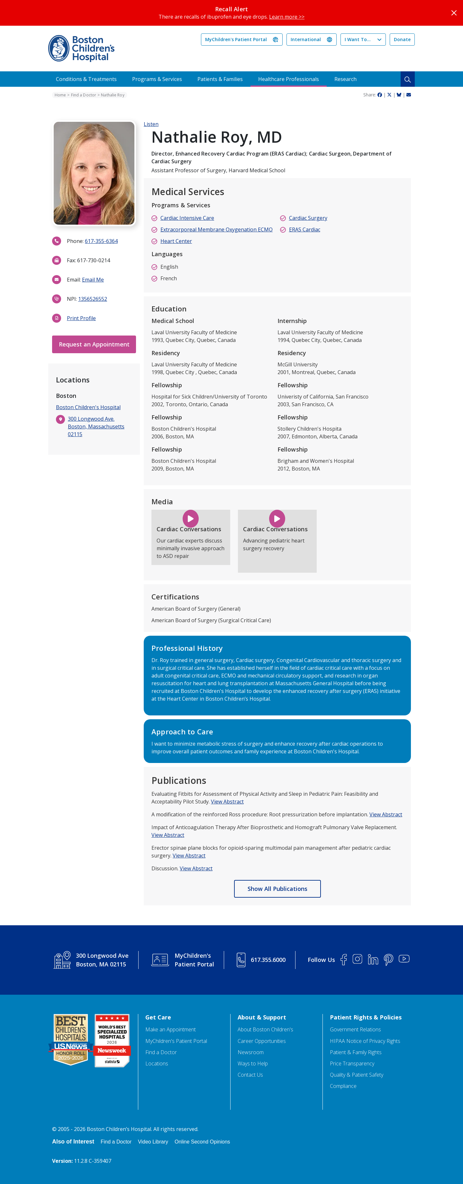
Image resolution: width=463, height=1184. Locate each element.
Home (60, 95)
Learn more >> (286, 16)
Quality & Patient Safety (356, 1075)
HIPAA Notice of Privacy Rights (365, 1041)
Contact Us (250, 1075)
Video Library (153, 1141)
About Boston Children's (265, 1030)
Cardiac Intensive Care (187, 217)
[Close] (454, 13)
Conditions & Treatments (86, 79)
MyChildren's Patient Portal (236, 39)
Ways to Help (253, 1064)
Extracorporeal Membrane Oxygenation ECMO (216, 229)
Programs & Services (157, 79)
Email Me (93, 279)
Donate (402, 39)
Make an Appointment (170, 1030)
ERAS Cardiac (304, 229)
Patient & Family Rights (356, 1052)
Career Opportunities (262, 1041)
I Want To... (358, 39)
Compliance (343, 1086)
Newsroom (251, 1052)
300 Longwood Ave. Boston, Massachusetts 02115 (96, 426)
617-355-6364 (101, 241)
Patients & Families (220, 79)
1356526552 (92, 298)
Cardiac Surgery (308, 217)
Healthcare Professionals (288, 79)
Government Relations (355, 1030)
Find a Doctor (83, 95)
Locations (156, 1064)
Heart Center (176, 241)
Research (345, 79)
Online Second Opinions (202, 1141)
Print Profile (81, 318)
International (306, 39)
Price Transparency (352, 1064)
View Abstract (227, 801)
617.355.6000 (268, 960)
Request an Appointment (94, 344)
